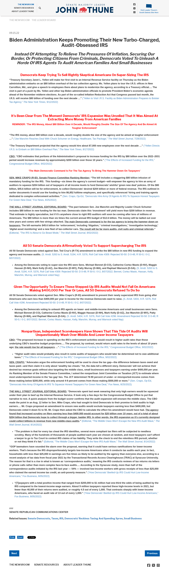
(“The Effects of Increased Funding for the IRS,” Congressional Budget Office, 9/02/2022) (106, 347)
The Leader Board (44, 20)
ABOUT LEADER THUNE (23, 11)
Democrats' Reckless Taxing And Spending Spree (94, 518)
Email (20, 537)
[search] (39, 8)
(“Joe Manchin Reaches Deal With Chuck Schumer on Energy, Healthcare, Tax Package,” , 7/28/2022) (79, 138)
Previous (152, 553)
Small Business (133, 518)
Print (12, 537)
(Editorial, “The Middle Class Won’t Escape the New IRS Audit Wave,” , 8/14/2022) (99, 441)
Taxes (54, 518)
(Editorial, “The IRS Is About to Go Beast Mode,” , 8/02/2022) (53, 232)
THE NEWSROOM (26, 4)
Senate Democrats (39, 518)
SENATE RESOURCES (24, 8)
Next (14, 553)
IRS (61, 518)
